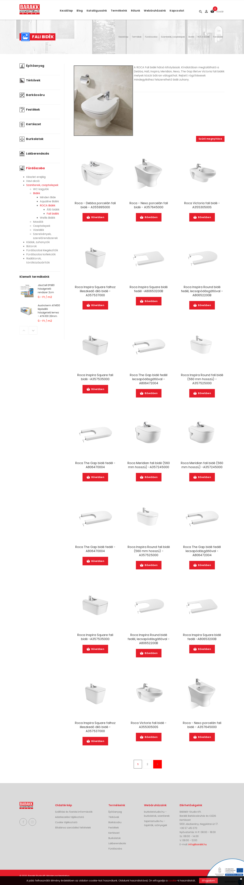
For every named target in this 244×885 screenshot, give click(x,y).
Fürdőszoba (151, 36)
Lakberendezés (34, 154)
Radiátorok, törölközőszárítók (38, 260)
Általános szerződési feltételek (73, 827)
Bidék (191, 36)
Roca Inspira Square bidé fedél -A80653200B (149, 289)
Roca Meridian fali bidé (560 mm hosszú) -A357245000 (148, 465)
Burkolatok (31, 139)
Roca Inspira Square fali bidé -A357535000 (95, 377)
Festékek (29, 110)
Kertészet (30, 124)
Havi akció (33, 181)
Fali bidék (218, 36)
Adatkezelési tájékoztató (69, 817)
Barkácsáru (32, 95)
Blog (80, 10)
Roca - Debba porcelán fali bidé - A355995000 (95, 205)
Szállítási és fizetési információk (74, 811)
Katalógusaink (97, 10)
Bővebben (95, 217)
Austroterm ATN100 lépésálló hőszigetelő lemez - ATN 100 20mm (49, 311)
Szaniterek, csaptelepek (173, 36)
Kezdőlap (66, 10)
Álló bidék (53, 209)
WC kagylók (41, 189)
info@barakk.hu (197, 844)
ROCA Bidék (204, 36)
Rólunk (135, 10)
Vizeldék (38, 230)
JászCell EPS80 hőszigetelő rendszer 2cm (46, 289)
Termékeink (119, 10)
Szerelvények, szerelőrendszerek (45, 236)
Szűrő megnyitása (210, 138)
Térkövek (29, 80)
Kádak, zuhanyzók (38, 242)
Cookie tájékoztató (66, 822)
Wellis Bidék (47, 218)
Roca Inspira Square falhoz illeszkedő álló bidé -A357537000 (95, 291)
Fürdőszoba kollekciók (41, 254)
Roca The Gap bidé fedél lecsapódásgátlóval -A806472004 (148, 379)
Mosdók (38, 222)
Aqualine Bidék (49, 201)
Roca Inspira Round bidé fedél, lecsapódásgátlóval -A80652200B (202, 291)
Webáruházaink (155, 10)
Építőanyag (31, 66)
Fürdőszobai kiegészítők (42, 250)
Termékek (136, 36)
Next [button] (33, 330)
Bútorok (31, 246)
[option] (39, 293)
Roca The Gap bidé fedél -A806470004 (95, 465)
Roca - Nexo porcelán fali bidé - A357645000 (148, 205)
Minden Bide (48, 197)
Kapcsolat (177, 10)
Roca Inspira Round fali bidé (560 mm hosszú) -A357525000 (202, 379)
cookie (172, 880)
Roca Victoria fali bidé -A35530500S (202, 205)
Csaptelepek (41, 226)
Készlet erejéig (36, 177)
